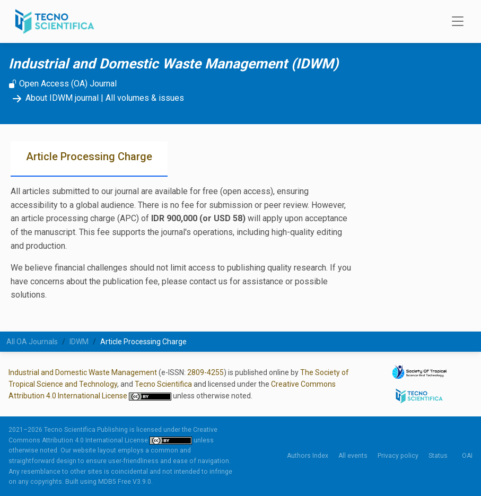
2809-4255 (205, 372)
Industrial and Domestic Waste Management (82, 372)
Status (438, 455)
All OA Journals (32, 341)
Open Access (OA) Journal (62, 84)
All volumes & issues (145, 98)
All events (353, 455)
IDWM (79, 341)
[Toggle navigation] (454, 21)
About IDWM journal (53, 98)
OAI (467, 455)
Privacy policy (398, 455)
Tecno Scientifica (163, 384)
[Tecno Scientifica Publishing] (56, 21)
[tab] (89, 159)
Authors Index (307, 455)
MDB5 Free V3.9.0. (125, 481)
